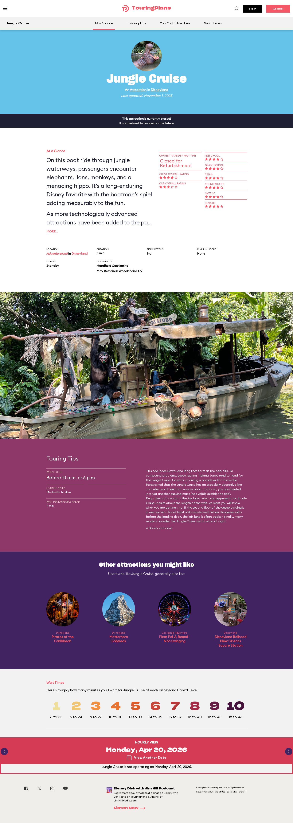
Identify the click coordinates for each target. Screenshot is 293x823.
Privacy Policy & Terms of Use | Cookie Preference (221, 792)
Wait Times (213, 23)
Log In (252, 8)
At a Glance (103, 23)
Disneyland (159, 90)
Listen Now (131, 808)
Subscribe (278, 8)
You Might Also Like (175, 23)
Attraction (138, 90)
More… (52, 231)
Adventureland (57, 253)
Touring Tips (136, 23)
